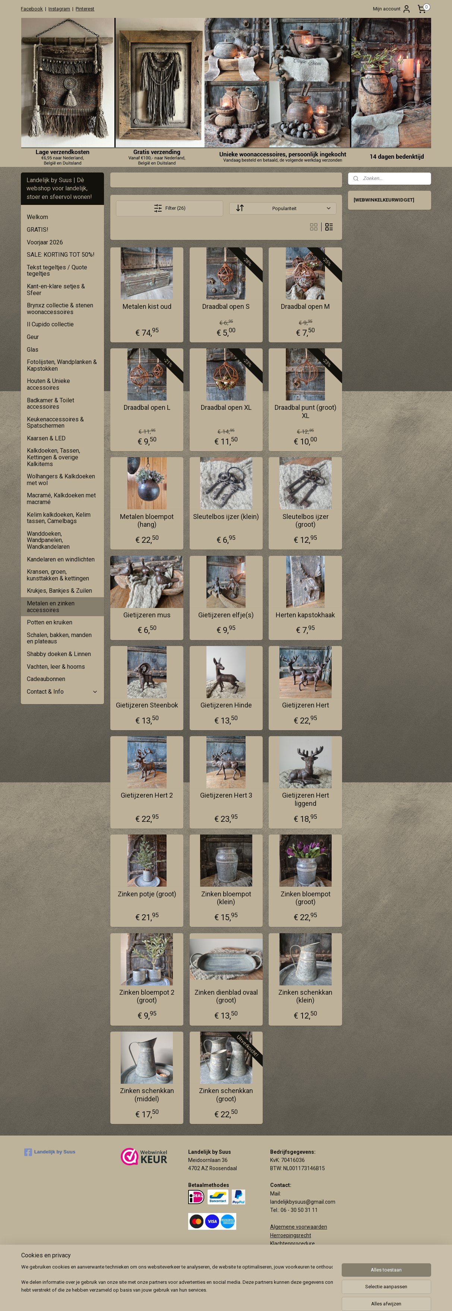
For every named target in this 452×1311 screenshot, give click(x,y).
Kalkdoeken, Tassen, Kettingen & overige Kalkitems (53, 457)
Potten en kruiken (49, 622)
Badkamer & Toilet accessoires (50, 404)
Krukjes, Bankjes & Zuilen (59, 590)
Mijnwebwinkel (361, 1297)
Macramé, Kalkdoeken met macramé (61, 499)
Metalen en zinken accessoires (51, 607)
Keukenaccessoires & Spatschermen (55, 423)
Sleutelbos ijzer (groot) (305, 521)
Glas (32, 349)
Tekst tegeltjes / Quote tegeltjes (57, 271)
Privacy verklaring (291, 1252)
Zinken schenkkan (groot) (226, 1095)
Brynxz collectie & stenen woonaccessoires (60, 309)
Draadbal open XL (225, 407)
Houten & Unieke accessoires (48, 384)
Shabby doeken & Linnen (59, 654)
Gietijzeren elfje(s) (226, 615)
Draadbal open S (226, 306)
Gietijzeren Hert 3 (226, 795)
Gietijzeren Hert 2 (147, 795)
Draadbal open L (146, 407)
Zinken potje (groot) (146, 894)
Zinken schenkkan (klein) (305, 996)
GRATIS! (37, 229)
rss (271, 1297)
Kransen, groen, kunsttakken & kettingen (58, 575)
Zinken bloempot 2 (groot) (146, 996)
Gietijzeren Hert (305, 705)
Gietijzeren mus (146, 615)
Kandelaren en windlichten (61, 559)
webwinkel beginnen (298, 1297)
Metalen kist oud (146, 306)
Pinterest (85, 9)
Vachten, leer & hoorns (56, 666)
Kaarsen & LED (46, 438)
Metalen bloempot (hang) (147, 521)
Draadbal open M (305, 306)
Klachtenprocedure (292, 1244)
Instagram (59, 9)
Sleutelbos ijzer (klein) (226, 516)
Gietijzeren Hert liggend (305, 799)
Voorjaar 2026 (45, 242)
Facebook (32, 9)
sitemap (257, 1297)
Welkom (37, 217)
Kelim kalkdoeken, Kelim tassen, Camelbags (59, 518)
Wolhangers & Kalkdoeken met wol (61, 480)
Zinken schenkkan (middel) (147, 1095)
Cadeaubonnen (46, 679)
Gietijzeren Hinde (226, 705)
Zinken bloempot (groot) (305, 898)
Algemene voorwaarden (298, 1227)
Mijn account (392, 8)
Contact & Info (62, 691)
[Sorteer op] (283, 208)
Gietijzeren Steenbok (147, 705)
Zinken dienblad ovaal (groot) (225, 996)
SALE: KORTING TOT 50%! (61, 254)
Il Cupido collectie (50, 324)
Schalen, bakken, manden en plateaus (59, 638)
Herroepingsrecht (290, 1235)
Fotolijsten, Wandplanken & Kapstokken (62, 365)
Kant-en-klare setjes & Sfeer (56, 290)
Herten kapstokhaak (305, 615)
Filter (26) (170, 208)
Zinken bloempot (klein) (226, 898)
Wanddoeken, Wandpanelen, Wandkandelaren (48, 540)
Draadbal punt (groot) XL (305, 411)
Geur (33, 337)
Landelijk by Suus (50, 1152)
